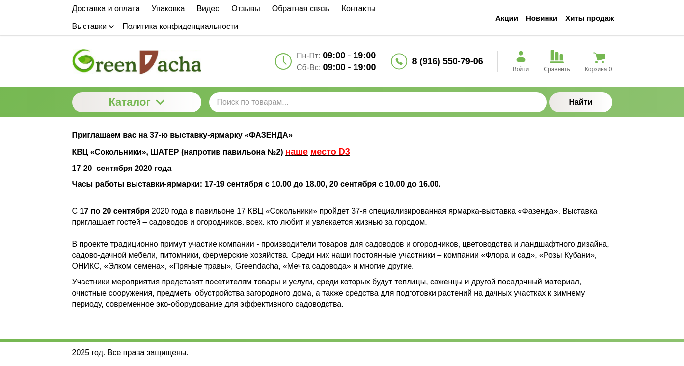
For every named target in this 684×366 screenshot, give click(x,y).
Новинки (541, 18)
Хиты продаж (589, 18)
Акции (506, 18)
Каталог (136, 102)
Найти (581, 102)
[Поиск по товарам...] (378, 102)
